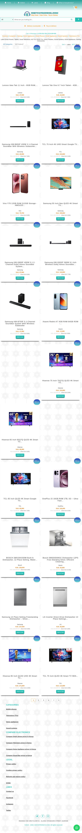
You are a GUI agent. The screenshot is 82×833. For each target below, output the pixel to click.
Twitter (8, 810)
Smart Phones (40, 36)
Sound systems (11, 728)
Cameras (5, 36)
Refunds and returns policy (15, 776)
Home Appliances (29, 36)
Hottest (21, 3)
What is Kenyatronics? (65, 3)
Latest (35, 3)
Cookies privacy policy (14, 770)
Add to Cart (20, 100)
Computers (13, 36)
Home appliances (12, 722)
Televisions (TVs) (12, 715)
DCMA (8, 783)
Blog (47, 3)
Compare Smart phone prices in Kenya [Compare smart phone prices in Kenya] (19, 736)
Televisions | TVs (74, 36)
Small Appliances (51, 36)
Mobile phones (11, 709)
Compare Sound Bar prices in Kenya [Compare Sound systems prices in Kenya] (19, 755)
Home (8, 3)
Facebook (9, 798)
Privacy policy (11, 764)
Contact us (10, 791)
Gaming (20, 36)
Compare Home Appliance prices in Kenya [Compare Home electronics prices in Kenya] (21, 749)
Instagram (9, 804)
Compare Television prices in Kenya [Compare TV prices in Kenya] (18, 743)
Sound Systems (63, 36)
